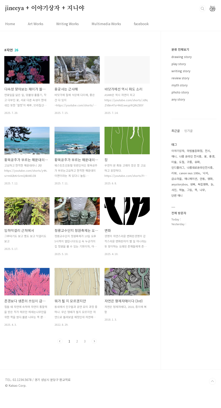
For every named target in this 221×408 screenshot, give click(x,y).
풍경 (211, 285)
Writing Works (67, 23)
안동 (202, 308)
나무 (202, 319)
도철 (181, 291)
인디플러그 (177, 296)
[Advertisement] (194, 175)
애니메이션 (190, 308)
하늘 (181, 319)
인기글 (188, 259)
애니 (174, 285)
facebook (141, 23)
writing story (180, 71)
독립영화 (203, 313)
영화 (210, 308)
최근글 (175, 259)
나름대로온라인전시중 (200, 296)
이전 (59, 341)
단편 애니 (177, 324)
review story (180, 78)
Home (10, 23)
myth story (179, 85)
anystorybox (179, 313)
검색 (202, 8)
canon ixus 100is (189, 302)
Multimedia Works (106, 23)
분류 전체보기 (180, 49)
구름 (189, 291)
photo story (180, 92)
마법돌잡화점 (194, 280)
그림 (189, 319)
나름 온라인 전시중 (190, 285)
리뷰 (174, 302)
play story (178, 64)
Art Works (35, 23)
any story (178, 99)
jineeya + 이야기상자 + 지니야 (44, 8)
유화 (197, 291)
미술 (174, 291)
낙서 (205, 302)
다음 (94, 341)
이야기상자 (177, 280)
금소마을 (176, 308)
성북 (192, 313)
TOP (212, 393)
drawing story (181, 57)
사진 (174, 319)
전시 (207, 280)
